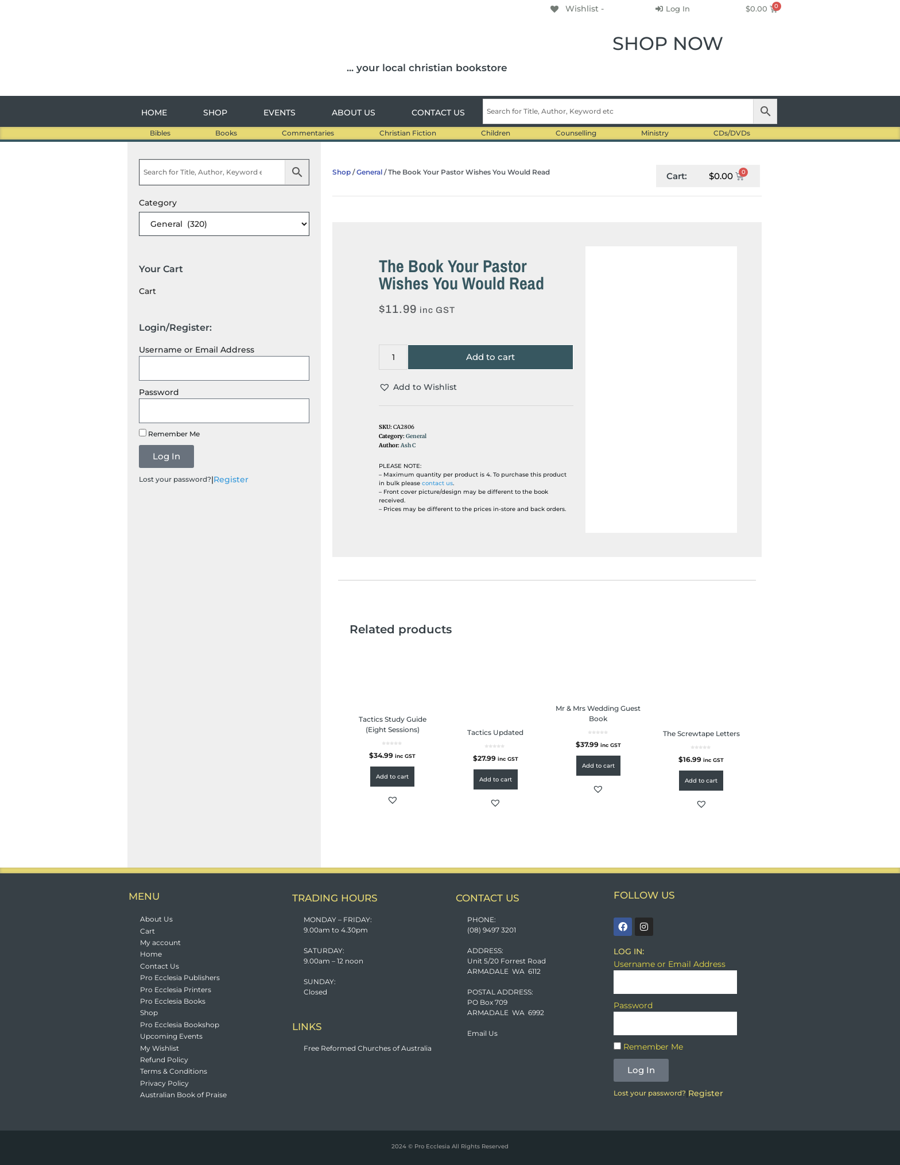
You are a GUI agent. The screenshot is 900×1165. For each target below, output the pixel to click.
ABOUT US (353, 112)
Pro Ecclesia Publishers (180, 977)
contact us (437, 483)
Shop (341, 172)
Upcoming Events (171, 1036)
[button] (418, 387)
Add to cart (490, 356)
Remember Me (169, 433)
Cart (147, 931)
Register (231, 479)
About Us (156, 919)
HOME (154, 112)
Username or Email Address (196, 350)
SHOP (215, 112)
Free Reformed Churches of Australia (368, 1048)
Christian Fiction (407, 133)
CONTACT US (438, 112)
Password (159, 392)
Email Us (482, 1033)
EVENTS (279, 112)
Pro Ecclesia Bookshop (179, 1024)
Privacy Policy (164, 1083)
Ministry (655, 133)
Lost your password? (175, 479)
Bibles (160, 133)
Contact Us (159, 966)
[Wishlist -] (576, 8)
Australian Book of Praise (183, 1094)
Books (226, 133)
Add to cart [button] (392, 776)
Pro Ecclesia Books (172, 1001)
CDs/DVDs (731, 133)
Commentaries (308, 133)
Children (495, 133)
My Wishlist (159, 1048)
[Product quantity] (393, 357)
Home (151, 954)
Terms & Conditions (173, 1071)
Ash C (408, 445)
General (369, 172)
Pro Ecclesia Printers (175, 989)
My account (160, 942)
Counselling (576, 133)
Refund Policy (164, 1059)
